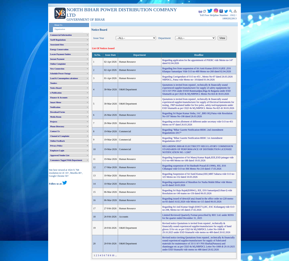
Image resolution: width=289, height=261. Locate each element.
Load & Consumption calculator (64, 78)
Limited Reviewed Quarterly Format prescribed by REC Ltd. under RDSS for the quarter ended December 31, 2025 (198, 216)
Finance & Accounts (58, 97)
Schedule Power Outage (60, 73)
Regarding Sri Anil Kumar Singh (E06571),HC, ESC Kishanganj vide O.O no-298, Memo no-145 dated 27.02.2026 (198, 208)
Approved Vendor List (59, 155)
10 (113, 255)
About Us (58, 25)
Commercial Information (61, 35)
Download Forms (57, 112)
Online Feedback (57, 141)
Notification (55, 107)
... (116, 255)
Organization (60, 29)
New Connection (57, 69)
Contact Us (55, 131)
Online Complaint (58, 64)
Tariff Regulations (58, 40)
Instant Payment (57, 59)
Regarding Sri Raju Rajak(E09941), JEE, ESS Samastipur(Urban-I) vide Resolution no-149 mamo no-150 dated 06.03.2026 (197, 192)
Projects (53, 122)
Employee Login (57, 150)
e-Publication (56, 93)
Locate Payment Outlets (60, 54)
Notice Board (55, 88)
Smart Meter (55, 102)
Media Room (55, 117)
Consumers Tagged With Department (66, 160)
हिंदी (200, 12)
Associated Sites (57, 45)
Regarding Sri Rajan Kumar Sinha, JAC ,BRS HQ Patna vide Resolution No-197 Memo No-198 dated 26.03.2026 (197, 115)
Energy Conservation (59, 49)
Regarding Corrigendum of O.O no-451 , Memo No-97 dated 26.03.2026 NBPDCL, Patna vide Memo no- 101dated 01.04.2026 (197, 78)
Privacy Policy (56, 146)
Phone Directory (57, 126)
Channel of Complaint (59, 136)
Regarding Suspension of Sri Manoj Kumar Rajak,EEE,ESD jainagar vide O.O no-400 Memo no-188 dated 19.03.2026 (198, 159)
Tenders (53, 83)
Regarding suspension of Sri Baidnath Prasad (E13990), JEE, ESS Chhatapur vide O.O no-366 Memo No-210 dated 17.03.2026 (194, 167)
